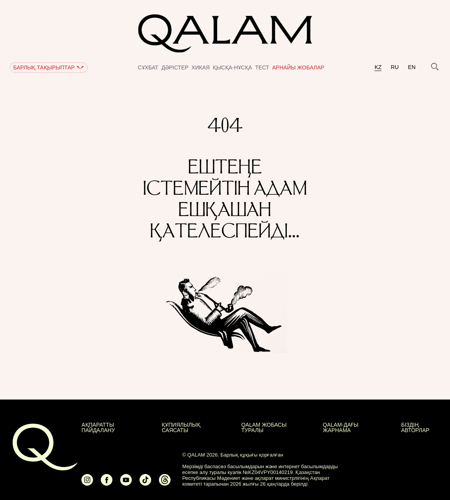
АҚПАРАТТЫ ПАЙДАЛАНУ (98, 427)
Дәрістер (175, 67)
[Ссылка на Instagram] (87, 483)
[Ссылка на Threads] (165, 483)
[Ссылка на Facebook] (106, 483)
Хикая (200, 67)
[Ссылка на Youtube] (126, 483)
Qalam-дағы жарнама (341, 427)
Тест (262, 67)
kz (377, 67)
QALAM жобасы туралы (263, 427)
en (412, 67)
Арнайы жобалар (298, 67)
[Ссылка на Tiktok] (145, 483)
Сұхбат (148, 67)
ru (394, 67)
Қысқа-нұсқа (232, 67)
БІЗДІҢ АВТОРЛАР (415, 427)
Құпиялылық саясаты (181, 427)
